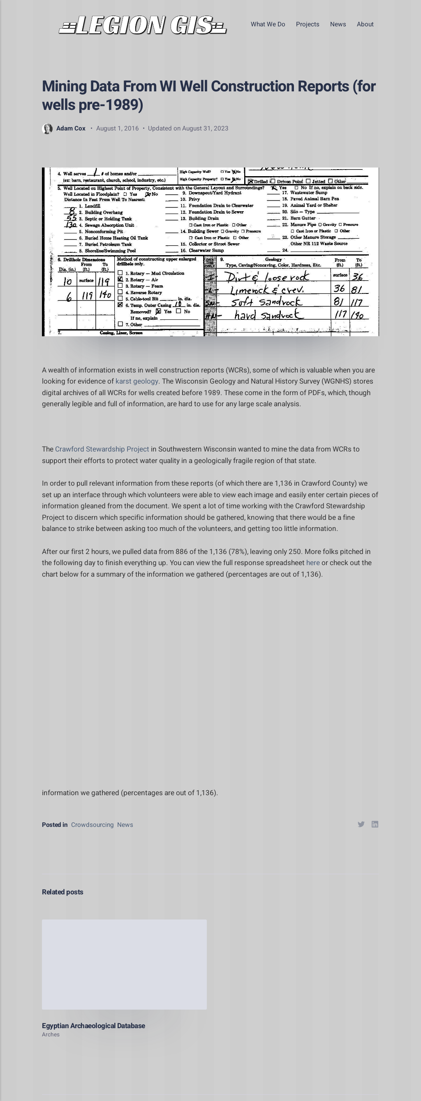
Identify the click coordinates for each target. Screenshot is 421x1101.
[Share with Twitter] (361, 825)
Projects (307, 24)
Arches (51, 1035)
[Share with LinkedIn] (375, 825)
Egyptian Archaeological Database (93, 1026)
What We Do (268, 24)
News (338, 24)
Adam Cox (63, 128)
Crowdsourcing (92, 824)
